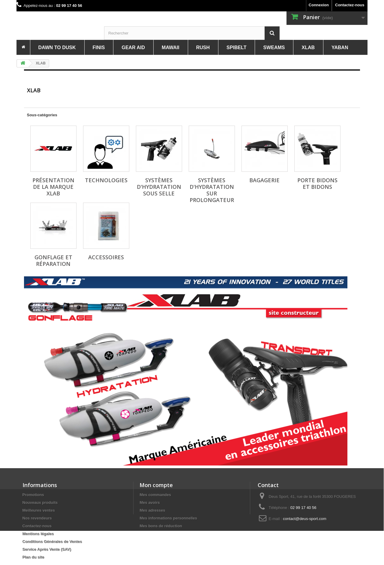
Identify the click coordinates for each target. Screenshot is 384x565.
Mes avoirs (150, 502)
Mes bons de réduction (161, 526)
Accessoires (106, 257)
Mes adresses (152, 510)
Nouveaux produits (40, 502)
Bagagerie (264, 180)
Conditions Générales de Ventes (52, 541)
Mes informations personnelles (168, 518)
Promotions (33, 494)
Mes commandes (155, 494)
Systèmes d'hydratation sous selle (159, 187)
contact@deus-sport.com (304, 518)
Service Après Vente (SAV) (46, 549)
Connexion (319, 5)
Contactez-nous (349, 5)
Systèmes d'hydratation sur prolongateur (212, 190)
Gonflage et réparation (53, 260)
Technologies (106, 180)
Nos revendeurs (37, 518)
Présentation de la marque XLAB (53, 187)
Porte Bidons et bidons (317, 183)
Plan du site (33, 557)
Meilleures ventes (38, 510)
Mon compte (156, 485)
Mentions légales (38, 533)
